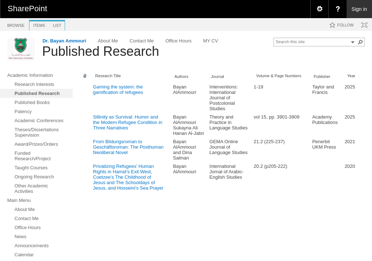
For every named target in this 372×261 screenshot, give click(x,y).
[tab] (15, 24)
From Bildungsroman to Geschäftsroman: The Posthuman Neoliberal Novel (128, 147)
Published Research (100, 51)
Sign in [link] (359, 9)
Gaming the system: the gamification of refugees (118, 89)
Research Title (108, 76)
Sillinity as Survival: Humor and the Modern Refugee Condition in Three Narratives (127, 122)
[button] (360, 42)
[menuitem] (319, 9)
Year (351, 76)
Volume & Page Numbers (278, 76)
